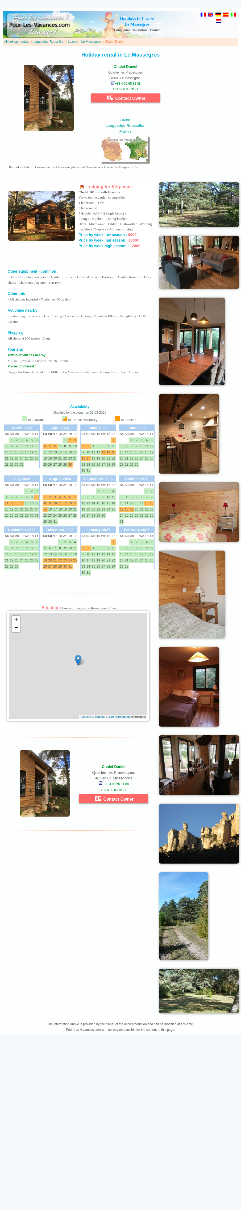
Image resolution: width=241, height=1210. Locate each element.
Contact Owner (126, 98)
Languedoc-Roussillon (48, 42)
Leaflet (85, 716)
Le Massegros (91, 42)
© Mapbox (98, 716)
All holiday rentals (16, 42)
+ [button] (16, 620)
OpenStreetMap (119, 716)
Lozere (73, 42)
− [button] (16, 628)
